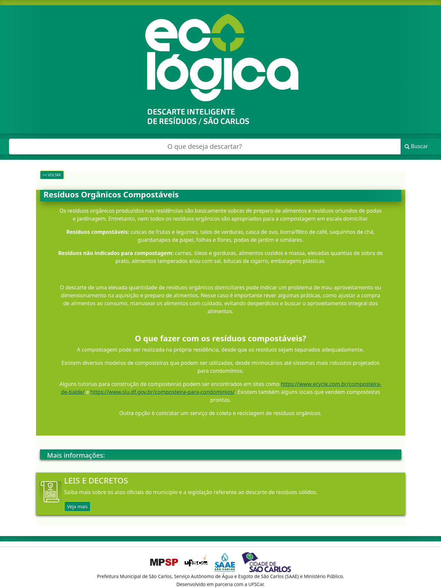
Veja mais (77, 506)
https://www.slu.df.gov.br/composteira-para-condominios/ (162, 392)
